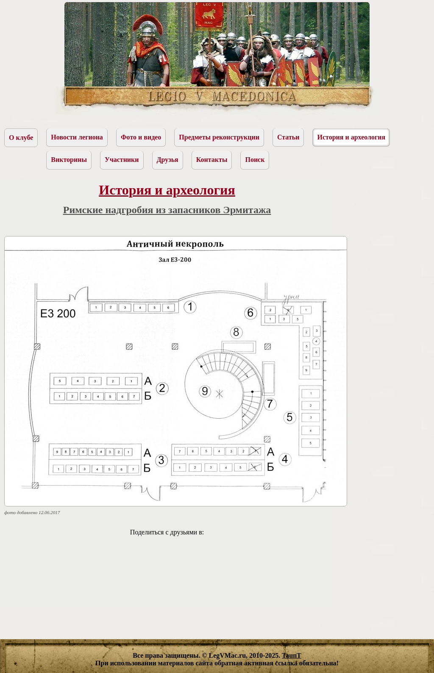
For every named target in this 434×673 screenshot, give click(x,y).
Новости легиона (77, 137)
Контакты (212, 159)
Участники (122, 159)
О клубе (21, 137)
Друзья (167, 159)
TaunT (291, 655)
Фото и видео (141, 137)
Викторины (69, 159)
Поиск (254, 159)
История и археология (351, 137)
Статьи (288, 137)
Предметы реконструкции (219, 137)
